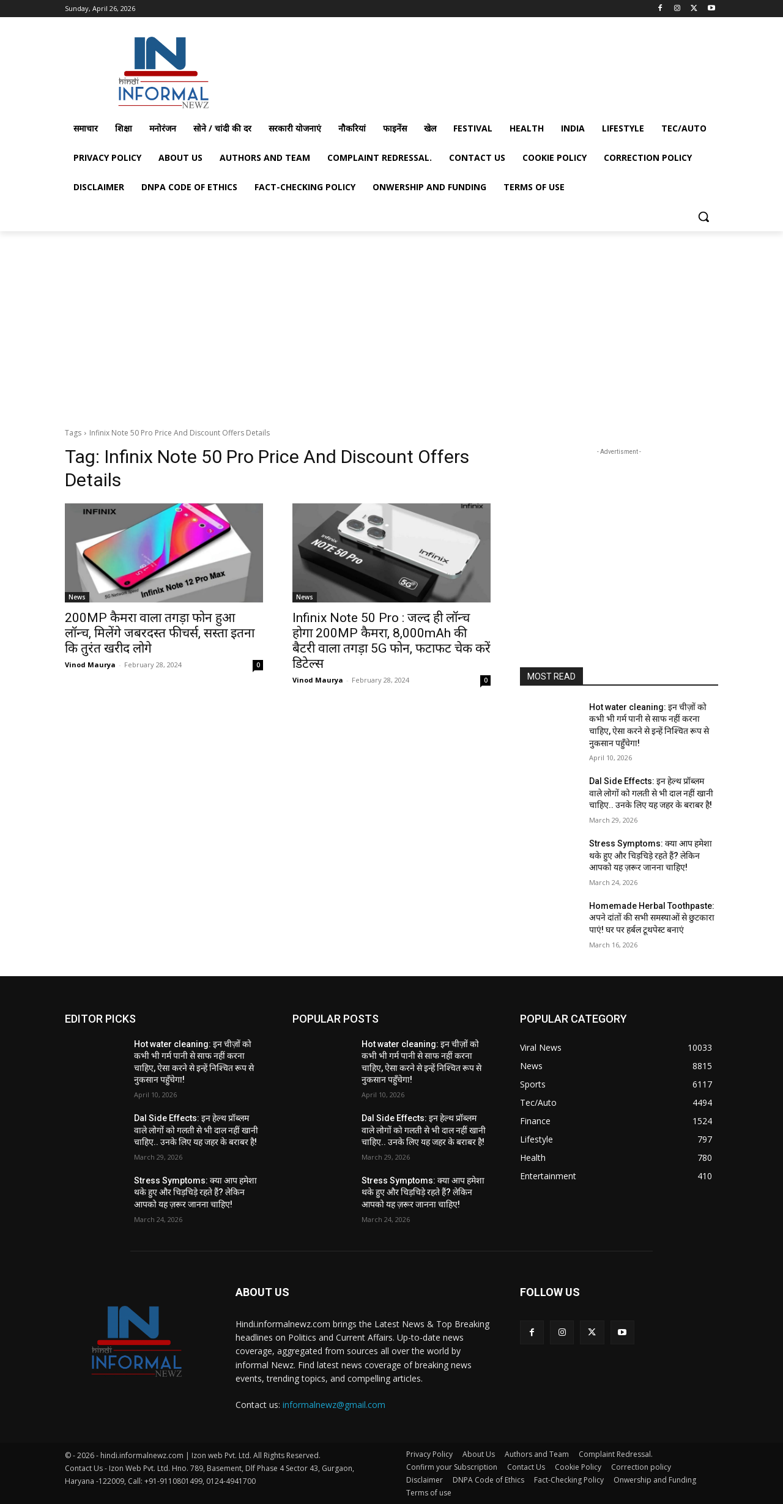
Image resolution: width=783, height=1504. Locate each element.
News (77, 597)
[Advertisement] (483, 69)
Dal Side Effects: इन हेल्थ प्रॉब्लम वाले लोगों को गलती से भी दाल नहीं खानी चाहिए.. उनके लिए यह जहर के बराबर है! (651, 793)
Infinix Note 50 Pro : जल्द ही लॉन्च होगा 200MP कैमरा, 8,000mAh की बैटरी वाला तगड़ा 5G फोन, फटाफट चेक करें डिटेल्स (391, 640)
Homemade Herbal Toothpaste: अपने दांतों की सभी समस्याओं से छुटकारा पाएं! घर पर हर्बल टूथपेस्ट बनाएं (651, 918)
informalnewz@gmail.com (334, 1404)
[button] (703, 216)
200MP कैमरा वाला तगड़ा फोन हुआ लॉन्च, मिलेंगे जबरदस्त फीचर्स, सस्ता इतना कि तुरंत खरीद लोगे (159, 633)
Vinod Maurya (90, 664)
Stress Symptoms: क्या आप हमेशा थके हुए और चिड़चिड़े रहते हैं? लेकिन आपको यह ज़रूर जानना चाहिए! (650, 855)
